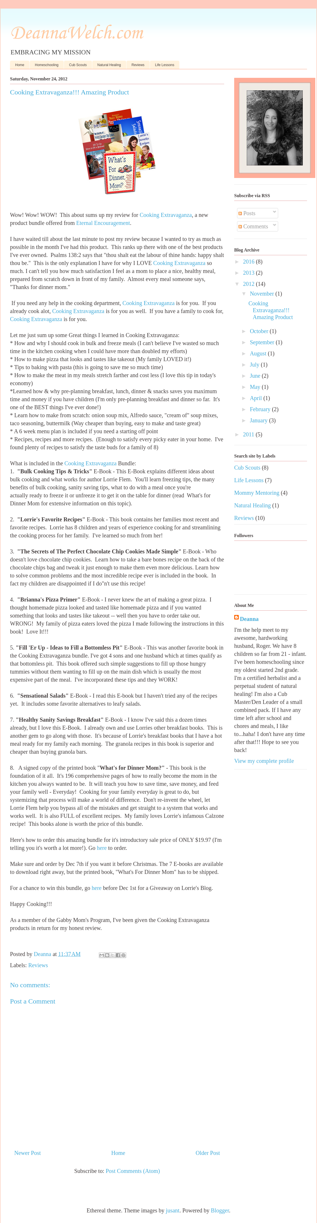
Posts (246, 213)
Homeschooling (47, 65)
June (256, 376)
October (260, 331)
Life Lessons (164, 65)
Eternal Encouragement (103, 223)
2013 (249, 273)
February (261, 409)
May (256, 387)
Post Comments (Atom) (133, 1171)
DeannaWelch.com (76, 33)
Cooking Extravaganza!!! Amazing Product (270, 310)
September (263, 342)
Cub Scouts (78, 65)
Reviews (138, 65)
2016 (249, 261)
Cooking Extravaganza (166, 215)
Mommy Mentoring (256, 493)
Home (19, 65)
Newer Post (27, 1153)
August (259, 353)
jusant (173, 1210)
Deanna (249, 619)
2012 (249, 284)
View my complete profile (264, 761)
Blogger (220, 1210)
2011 (249, 434)
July (255, 364)
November (262, 293)
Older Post (208, 1153)
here (102, 848)
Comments (253, 226)
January (259, 420)
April (256, 398)
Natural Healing (109, 65)
